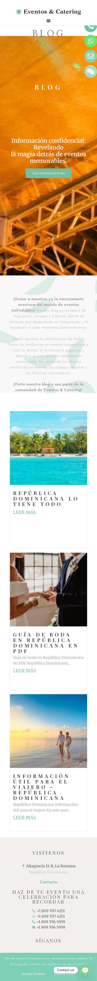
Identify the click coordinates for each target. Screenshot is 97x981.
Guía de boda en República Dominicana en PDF (46, 642)
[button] (48, 20)
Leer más (24, 512)
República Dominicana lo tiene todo (46, 498)
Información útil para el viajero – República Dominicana (41, 787)
